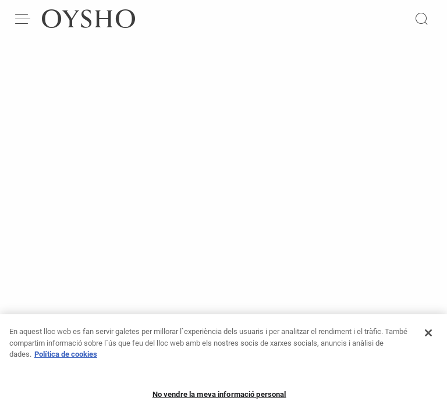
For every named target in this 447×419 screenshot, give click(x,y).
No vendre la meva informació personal (219, 403)
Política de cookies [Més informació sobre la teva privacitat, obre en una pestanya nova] (65, 362)
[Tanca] (428, 341)
